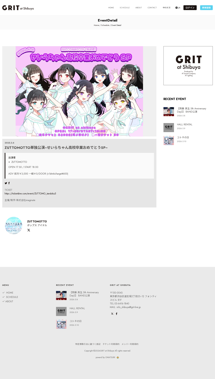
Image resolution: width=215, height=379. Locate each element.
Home (111, 7)
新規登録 (206, 7)
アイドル (42, 225)
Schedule (105, 25)
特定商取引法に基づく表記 (88, 344)
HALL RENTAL (184, 124)
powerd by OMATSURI (107, 357)
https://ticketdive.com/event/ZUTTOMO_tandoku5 (30, 193)
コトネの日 (183, 137)
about (139, 7)
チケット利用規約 (111, 344)
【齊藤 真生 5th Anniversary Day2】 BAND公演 (191, 110)
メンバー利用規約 (130, 344)
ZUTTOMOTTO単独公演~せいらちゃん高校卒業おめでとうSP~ (56, 147)
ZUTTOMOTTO (36, 221)
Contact (152, 7)
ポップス (32, 225)
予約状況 (166, 7)
